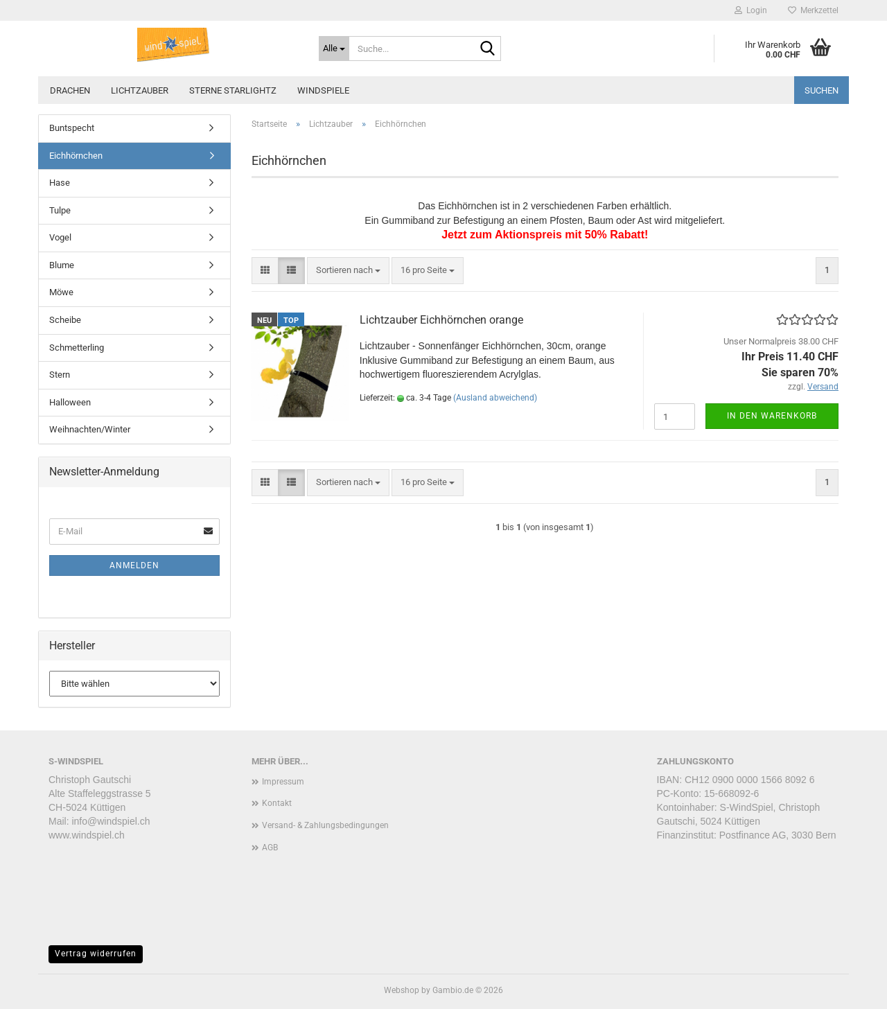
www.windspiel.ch (87, 835)
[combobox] (348, 270)
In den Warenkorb (772, 416)
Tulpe (60, 210)
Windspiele (323, 90)
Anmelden (134, 565)
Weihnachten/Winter (89, 429)
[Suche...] (334, 48)
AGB (270, 847)
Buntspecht (71, 128)
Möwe (61, 292)
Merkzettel (813, 10)
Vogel (60, 237)
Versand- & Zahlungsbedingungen (325, 825)
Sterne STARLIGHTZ (232, 90)
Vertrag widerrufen (96, 953)
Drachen (70, 90)
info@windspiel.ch (110, 821)
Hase (59, 182)
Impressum (283, 782)
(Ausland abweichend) (495, 398)
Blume (61, 265)
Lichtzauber (139, 90)
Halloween (70, 402)
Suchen (821, 90)
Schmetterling (76, 347)
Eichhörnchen (76, 155)
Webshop (401, 990)
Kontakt (277, 803)
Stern (59, 374)
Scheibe (65, 320)
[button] (265, 270)
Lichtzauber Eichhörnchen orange (441, 319)
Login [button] (751, 10)
